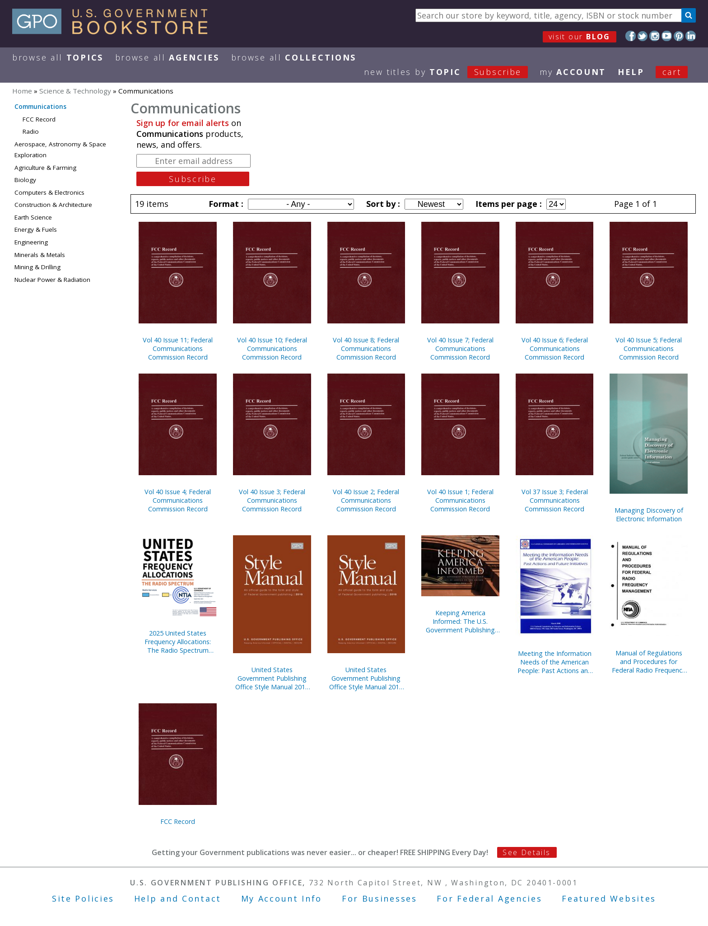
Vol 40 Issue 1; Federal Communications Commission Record (460, 500)
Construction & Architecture (53, 205)
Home (22, 90)
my (573, 71)
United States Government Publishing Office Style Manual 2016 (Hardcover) (366, 678)
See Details (526, 852)
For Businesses (379, 898)
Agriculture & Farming (45, 168)
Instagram (654, 36)
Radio (31, 131)
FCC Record (39, 119)
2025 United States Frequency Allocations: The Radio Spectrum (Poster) (177, 642)
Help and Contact (177, 898)
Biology (25, 180)
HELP (631, 71)
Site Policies (83, 898)
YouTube (666, 36)
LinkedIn (690, 36)
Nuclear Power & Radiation (52, 280)
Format (225, 203)
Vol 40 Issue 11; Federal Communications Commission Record (178, 348)
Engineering (31, 242)
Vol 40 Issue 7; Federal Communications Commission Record (460, 348)
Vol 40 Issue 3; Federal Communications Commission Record (272, 500)
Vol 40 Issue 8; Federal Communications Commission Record (366, 348)
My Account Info (281, 898)
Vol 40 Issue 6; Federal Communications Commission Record (555, 348)
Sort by (382, 203)
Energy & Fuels (35, 229)
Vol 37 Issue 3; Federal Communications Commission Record (555, 500)
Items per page (507, 203)
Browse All (57, 57)
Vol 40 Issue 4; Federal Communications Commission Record (177, 500)
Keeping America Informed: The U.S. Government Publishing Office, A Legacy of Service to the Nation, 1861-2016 (460, 621)
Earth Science (33, 217)
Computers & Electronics (49, 192)
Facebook (630, 36)
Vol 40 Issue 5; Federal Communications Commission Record (648, 348)
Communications (40, 107)
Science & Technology (75, 90)
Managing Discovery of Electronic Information (649, 514)
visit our (579, 37)
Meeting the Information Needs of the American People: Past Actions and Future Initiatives (554, 662)
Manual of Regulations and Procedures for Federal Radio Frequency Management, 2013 (648, 661)
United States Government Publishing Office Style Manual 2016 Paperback (272, 678)
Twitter (643, 36)
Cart (671, 71)
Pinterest (679, 36)
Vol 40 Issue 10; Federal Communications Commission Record (272, 348)
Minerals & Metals (39, 255)
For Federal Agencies (489, 898)
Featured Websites (609, 898)
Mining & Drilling (37, 267)
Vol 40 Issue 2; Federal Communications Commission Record (366, 500)
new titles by (452, 71)
